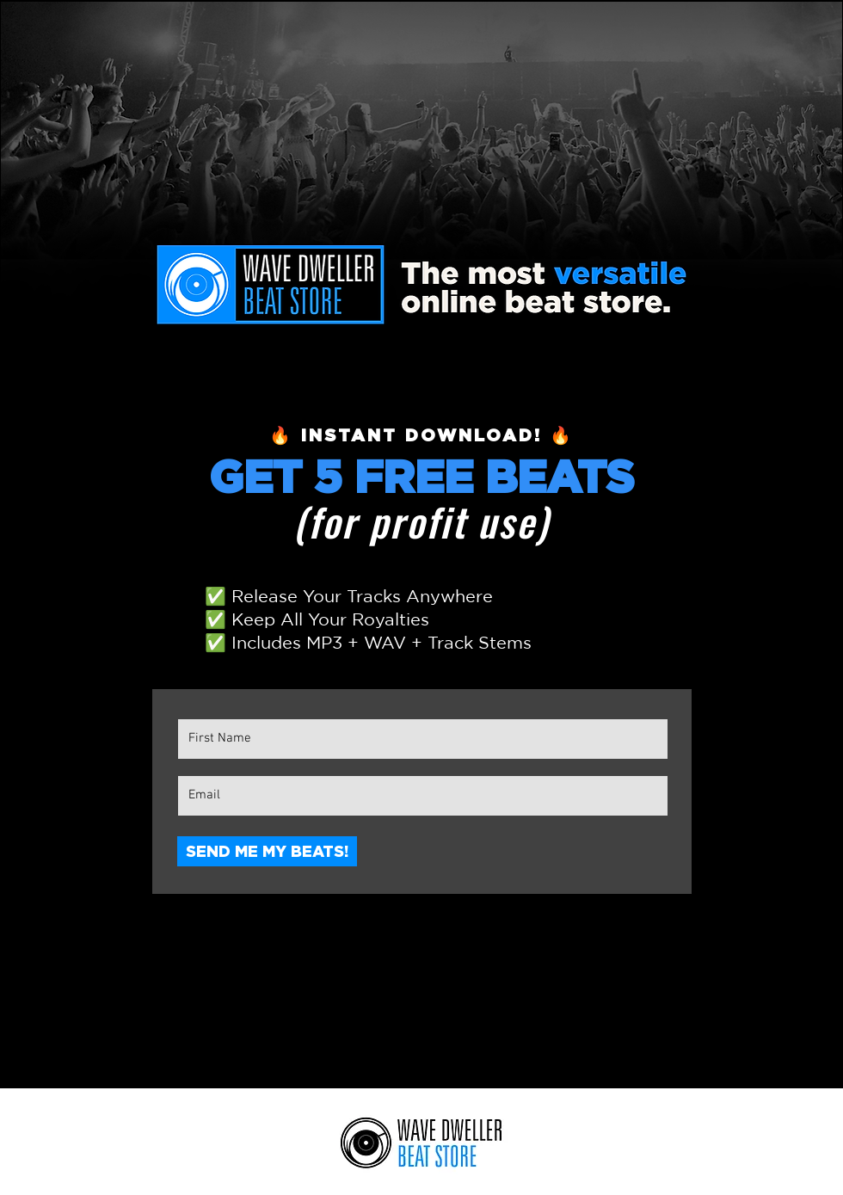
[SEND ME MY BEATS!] (267, 851)
